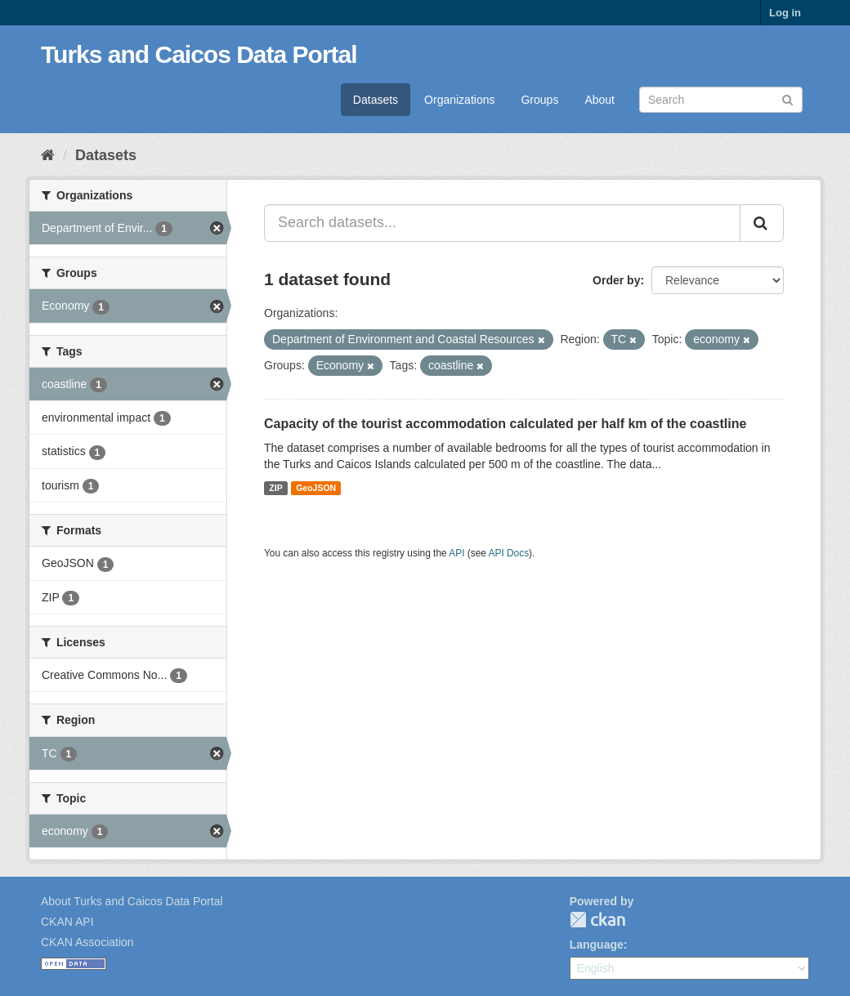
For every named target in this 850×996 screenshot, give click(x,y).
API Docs (509, 553)
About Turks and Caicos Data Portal (132, 901)
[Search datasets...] (502, 223)
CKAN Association (87, 942)
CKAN (597, 919)
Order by (616, 280)
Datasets (375, 99)
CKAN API (67, 921)
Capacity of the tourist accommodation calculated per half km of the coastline (505, 424)
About (599, 99)
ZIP (275, 488)
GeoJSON (316, 488)
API (456, 553)
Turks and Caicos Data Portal (199, 54)
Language (597, 944)
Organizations (459, 99)
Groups (539, 99)
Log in (785, 13)
